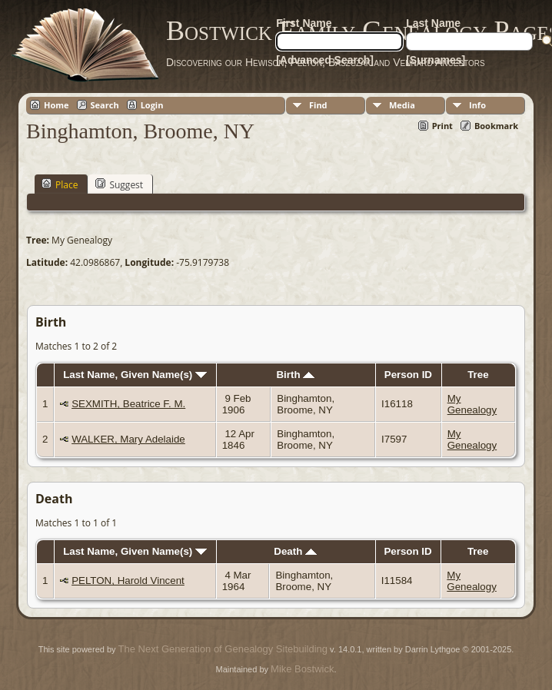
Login (152, 105)
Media (402, 105)
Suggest (119, 184)
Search (105, 105)
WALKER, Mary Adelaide (128, 439)
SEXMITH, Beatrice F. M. (128, 404)
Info (477, 105)
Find (318, 105)
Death (295, 551)
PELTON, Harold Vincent (128, 580)
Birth (295, 374)
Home (56, 105)
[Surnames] (435, 60)
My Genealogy (472, 404)
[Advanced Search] (325, 60)
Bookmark (496, 125)
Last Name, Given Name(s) (135, 374)
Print (442, 125)
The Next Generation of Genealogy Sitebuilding (223, 649)
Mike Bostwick (302, 669)
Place (60, 184)
